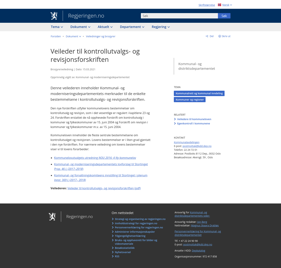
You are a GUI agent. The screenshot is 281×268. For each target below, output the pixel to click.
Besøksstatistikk (125, 248)
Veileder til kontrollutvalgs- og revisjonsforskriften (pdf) (104, 188)
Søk (224, 16)
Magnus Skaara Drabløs (205, 225)
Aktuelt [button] (104, 27)
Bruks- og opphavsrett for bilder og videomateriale (136, 241)
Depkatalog (198, 250)
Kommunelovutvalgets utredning (95, 158)
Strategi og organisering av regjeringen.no (140, 219)
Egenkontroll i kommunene (193, 123)
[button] (73, 36)
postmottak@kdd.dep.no (197, 146)
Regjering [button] (159, 27)
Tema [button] (55, 27)
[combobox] (179, 15)
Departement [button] (131, 27)
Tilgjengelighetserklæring (130, 236)
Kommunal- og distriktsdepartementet (196, 66)
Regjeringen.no (83, 16)
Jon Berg (202, 222)
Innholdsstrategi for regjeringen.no (136, 223)
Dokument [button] (79, 27)
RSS (117, 256)
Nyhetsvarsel (123, 252)
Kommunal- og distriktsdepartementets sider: (192, 214)
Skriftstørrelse (207, 5)
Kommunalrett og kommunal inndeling (199, 93)
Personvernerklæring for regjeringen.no (139, 227)
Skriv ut (226, 36)
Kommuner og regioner (190, 99)
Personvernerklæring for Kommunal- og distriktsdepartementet (198, 233)
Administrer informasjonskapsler (135, 231)
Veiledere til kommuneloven (194, 119)
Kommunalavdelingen (186, 142)
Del (211, 36)
